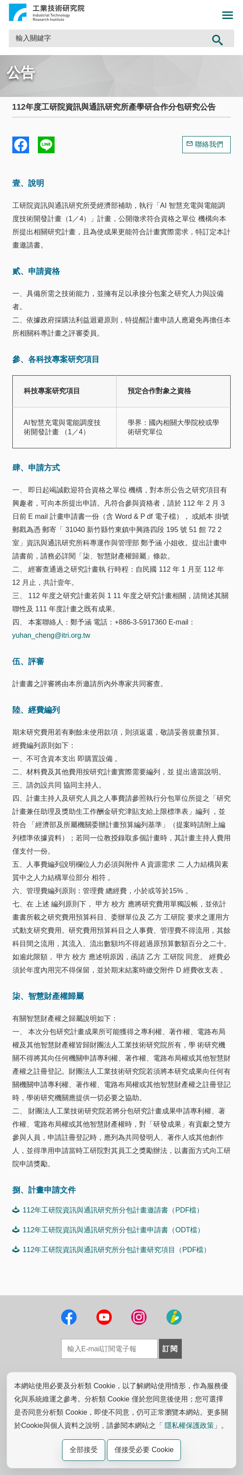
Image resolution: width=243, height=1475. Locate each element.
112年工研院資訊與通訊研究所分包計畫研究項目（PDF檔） (111, 1249)
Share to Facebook (20, 145)
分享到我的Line (46, 145)
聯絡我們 (209, 144)
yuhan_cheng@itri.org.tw (51, 635)
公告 (21, 73)
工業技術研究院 (47, 12)
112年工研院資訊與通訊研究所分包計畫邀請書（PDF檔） (108, 1210)
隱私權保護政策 (189, 1425)
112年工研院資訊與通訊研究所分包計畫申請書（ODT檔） (108, 1230)
